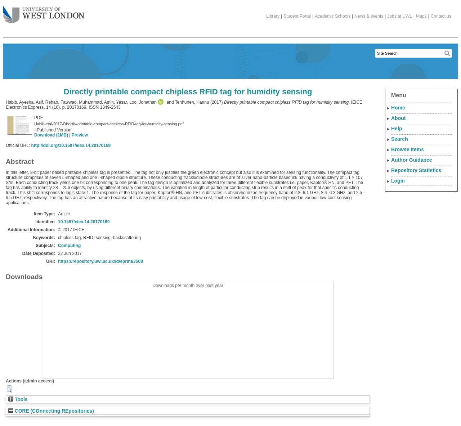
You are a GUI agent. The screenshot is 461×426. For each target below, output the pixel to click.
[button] (9, 389)
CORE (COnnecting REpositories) (51, 411)
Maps (421, 16)
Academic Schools (332, 16)
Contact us (441, 16)
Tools (18, 399)
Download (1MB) (51, 135)
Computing (69, 245)
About (398, 118)
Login (398, 181)
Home (398, 108)
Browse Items (407, 149)
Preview (80, 135)
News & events (368, 16)
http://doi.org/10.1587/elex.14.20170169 (71, 145)
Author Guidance (411, 160)
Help (396, 128)
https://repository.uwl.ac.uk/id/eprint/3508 (100, 261)
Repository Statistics (416, 170)
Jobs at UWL (399, 16)
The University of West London (43, 12)
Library (272, 16)
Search (399, 139)
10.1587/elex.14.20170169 (83, 221)
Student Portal (297, 16)
